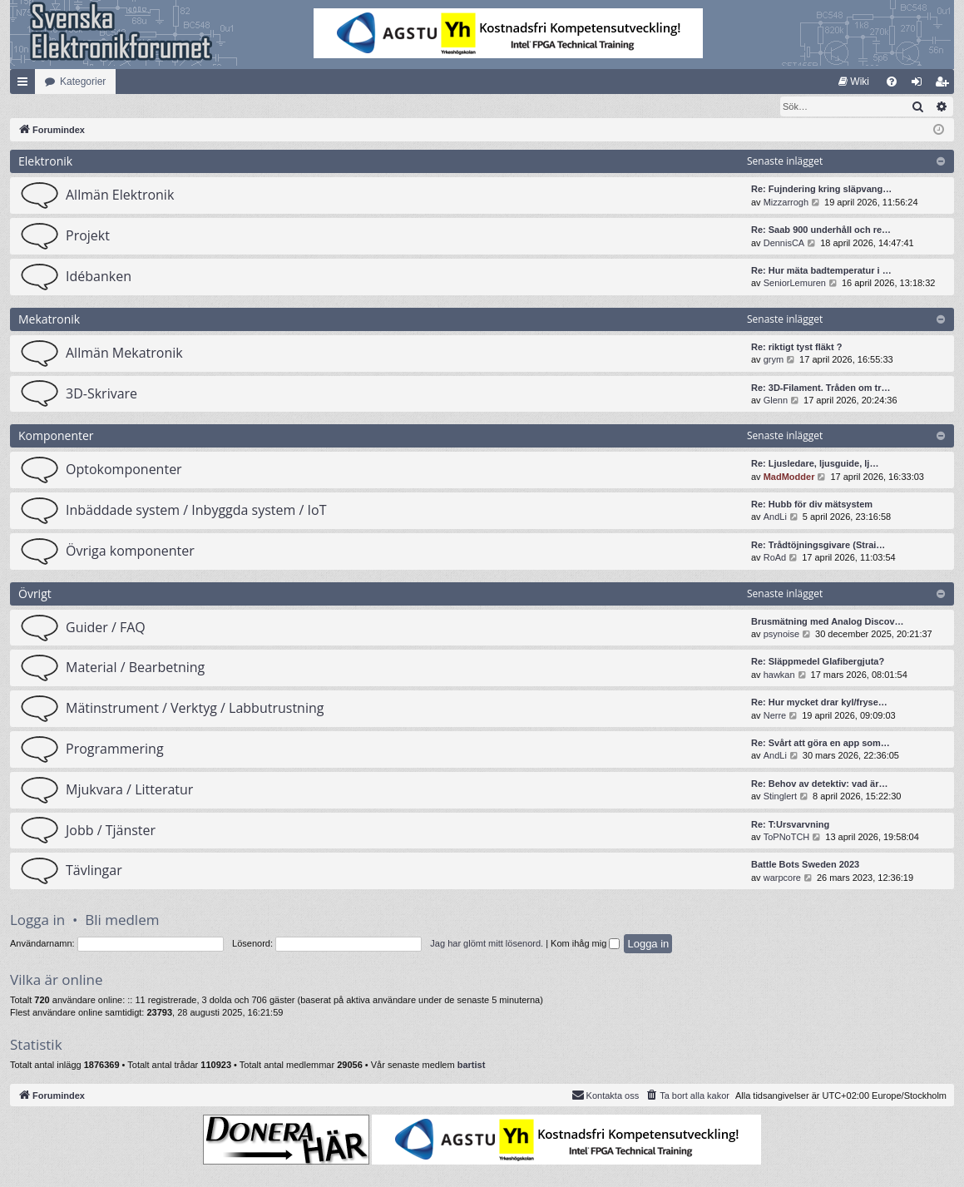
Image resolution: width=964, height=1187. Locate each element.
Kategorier (83, 81)
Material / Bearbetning (135, 668)
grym (774, 360)
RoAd (775, 558)
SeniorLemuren (795, 284)
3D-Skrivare (101, 394)
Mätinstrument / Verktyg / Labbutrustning (195, 709)
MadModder (789, 477)
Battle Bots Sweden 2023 (805, 865)
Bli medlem (122, 920)
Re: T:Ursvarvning (790, 825)
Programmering (115, 749)
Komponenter (56, 436)
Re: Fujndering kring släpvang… (821, 190)
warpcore (782, 878)
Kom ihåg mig (585, 944)
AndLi (775, 517)
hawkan (779, 675)
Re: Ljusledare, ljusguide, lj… (814, 464)
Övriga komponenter (130, 551)
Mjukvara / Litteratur (129, 790)
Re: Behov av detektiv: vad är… (819, 784)
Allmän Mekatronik (124, 353)
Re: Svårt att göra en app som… (820, 744)
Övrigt (35, 594)
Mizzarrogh (786, 203)
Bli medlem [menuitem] (945, 85)
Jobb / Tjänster (111, 831)
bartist (471, 1066)
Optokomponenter (124, 470)
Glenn (776, 401)
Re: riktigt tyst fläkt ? (796, 348)
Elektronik (45, 162)
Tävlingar (94, 871)
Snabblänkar (26, 85)
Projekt (88, 236)
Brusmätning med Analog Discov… (827, 622)
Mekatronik (49, 320)
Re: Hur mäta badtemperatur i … (821, 271)
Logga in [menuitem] (920, 85)
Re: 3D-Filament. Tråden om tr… (820, 388)
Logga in (37, 920)
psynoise (781, 635)
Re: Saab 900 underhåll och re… (821, 230)
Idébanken (98, 277)
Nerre (775, 716)
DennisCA (784, 244)
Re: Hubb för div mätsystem (812, 505)
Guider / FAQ (106, 628)
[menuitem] (853, 81)
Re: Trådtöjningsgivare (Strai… (818, 546)
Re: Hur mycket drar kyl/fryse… (819, 703)
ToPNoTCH (787, 838)
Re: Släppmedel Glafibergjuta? (817, 662)
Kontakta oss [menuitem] (605, 1095)
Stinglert (780, 797)
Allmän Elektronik (120, 195)
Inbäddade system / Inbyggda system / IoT (196, 511)
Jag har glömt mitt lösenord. (486, 944)
